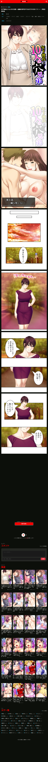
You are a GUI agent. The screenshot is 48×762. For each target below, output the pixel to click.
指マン (33, 730)
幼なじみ (5, 730)
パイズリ (37, 723)
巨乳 (7, 18)
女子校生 (5, 716)
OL (33, 728)
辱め (30, 723)
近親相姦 (39, 725)
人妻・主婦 (21, 716)
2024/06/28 (8, 20)
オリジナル (25, 718)
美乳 (18, 723)
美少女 (13, 716)
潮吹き (4, 723)
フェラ (39, 713)
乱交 (39, 728)
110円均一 (8, 16)
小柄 (20, 732)
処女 (18, 718)
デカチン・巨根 (6, 728)
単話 (32, 16)
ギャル (12, 730)
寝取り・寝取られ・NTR (39, 16)
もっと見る (44, 710)
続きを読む (24, 523)
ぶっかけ (14, 725)
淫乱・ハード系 (23, 720)
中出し (32, 713)
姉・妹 (39, 720)
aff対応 (17, 16)
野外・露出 (5, 725)
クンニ (14, 728)
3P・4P (13, 16)
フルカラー (22, 16)
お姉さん (41, 730)
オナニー (20, 730)
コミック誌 (21, 725)
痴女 (27, 728)
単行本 (25, 713)
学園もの (32, 720)
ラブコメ (40, 732)
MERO (24, 1)
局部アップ (13, 732)
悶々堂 (7, 14)
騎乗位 (33, 718)
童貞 (33, 732)
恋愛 (24, 723)
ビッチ (27, 732)
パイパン (5, 732)
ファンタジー (6, 720)
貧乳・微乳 (30, 725)
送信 (43, 558)
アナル (11, 723)
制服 (40, 718)
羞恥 (21, 728)
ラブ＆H (38, 716)
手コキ (27, 730)
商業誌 (9, 7)
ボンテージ (28, 16)
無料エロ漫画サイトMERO (25, 739)
